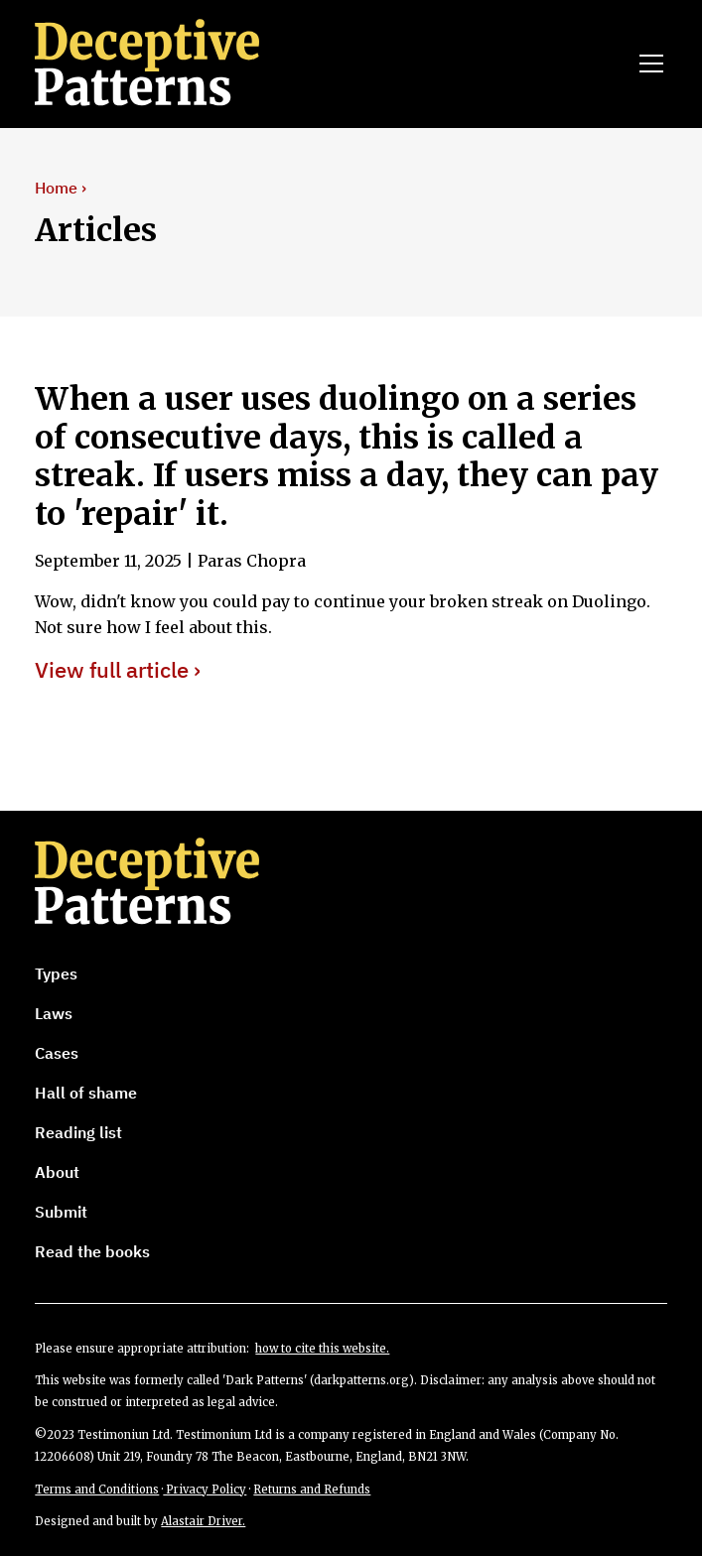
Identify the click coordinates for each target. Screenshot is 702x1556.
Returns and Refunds (311, 1489)
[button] (647, 63)
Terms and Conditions (97, 1489)
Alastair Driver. (203, 1521)
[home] (175, 63)
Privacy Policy (204, 1489)
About (57, 1172)
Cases (56, 1053)
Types (56, 973)
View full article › (118, 670)
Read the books (92, 1251)
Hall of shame (86, 1092)
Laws (53, 1013)
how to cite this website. (322, 1349)
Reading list (78, 1132)
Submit (61, 1212)
